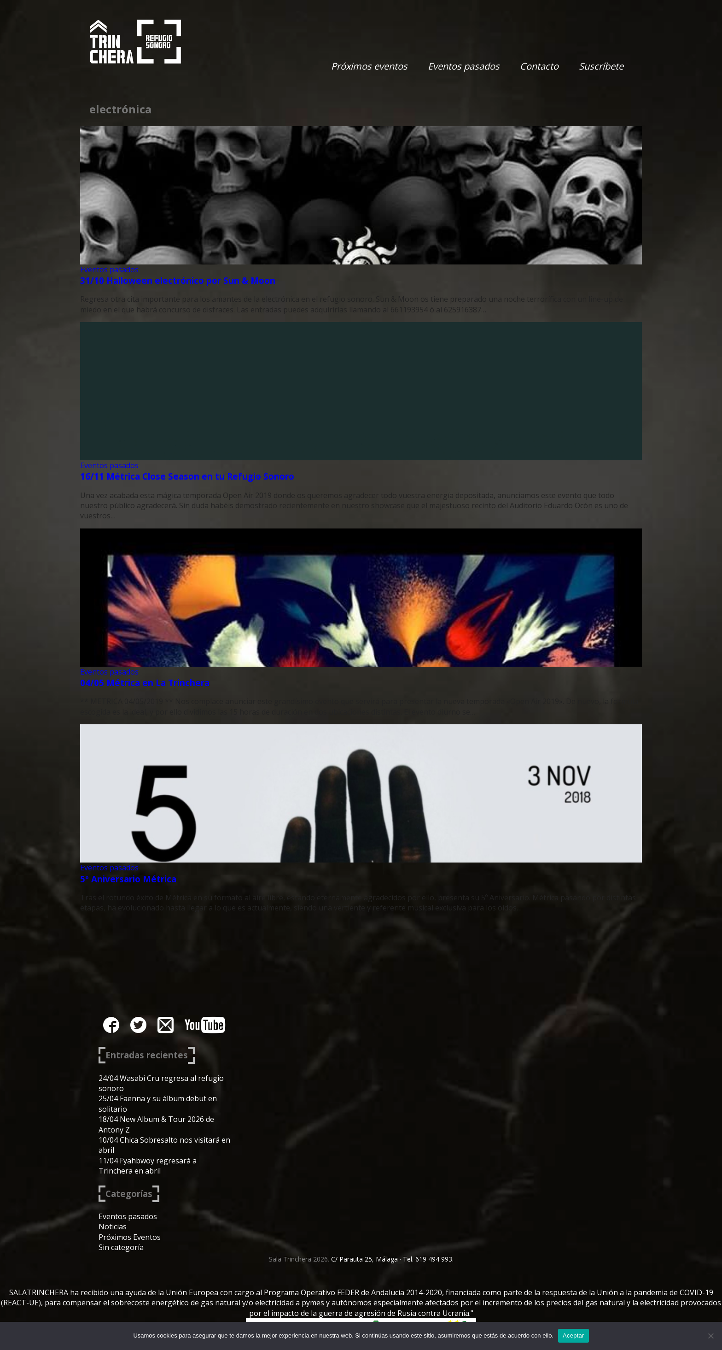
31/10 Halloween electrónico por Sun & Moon (177, 280)
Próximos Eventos (130, 1237)
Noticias (113, 1226)
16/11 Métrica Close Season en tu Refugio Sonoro (187, 476)
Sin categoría (121, 1247)
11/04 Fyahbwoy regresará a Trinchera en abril (148, 1166)
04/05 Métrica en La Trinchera (145, 682)
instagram (165, 1025)
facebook (111, 1025)
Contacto (539, 66)
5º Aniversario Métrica (128, 879)
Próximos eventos (369, 66)
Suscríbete (601, 66)
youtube (205, 1025)
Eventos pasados (464, 66)
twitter (138, 1025)
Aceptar (573, 1335)
